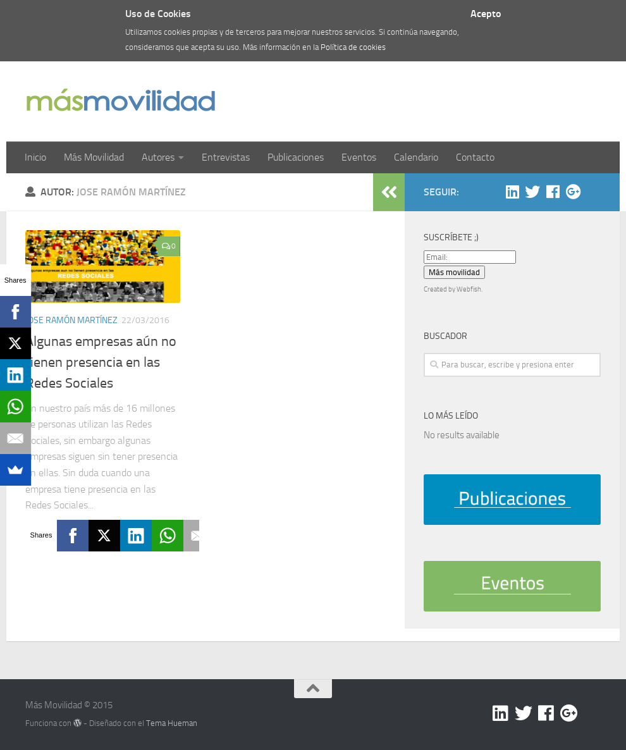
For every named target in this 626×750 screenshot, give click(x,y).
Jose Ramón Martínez (71, 320)
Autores (158, 157)
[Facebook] (552, 191)
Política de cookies (353, 47)
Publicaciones (295, 157)
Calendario (416, 157)
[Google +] (572, 191)
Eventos (358, 157)
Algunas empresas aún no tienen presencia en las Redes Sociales (100, 362)
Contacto (475, 157)
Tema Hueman (171, 723)
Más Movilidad (94, 157)
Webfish (469, 289)
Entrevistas (226, 157)
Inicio (35, 157)
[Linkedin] (512, 191)
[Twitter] (532, 191)
